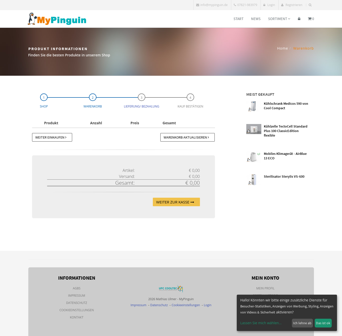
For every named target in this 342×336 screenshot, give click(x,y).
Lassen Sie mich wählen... (261, 322)
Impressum (76, 295)
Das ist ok (323, 323)
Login (269, 5)
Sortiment (279, 18)
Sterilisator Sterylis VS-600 (284, 176)
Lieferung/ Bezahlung (141, 106)
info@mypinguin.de (212, 5)
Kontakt (76, 317)
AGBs (77, 288)
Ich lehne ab (302, 323)
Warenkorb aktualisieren (186, 137)
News (256, 18)
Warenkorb (92, 106)
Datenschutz (76, 303)
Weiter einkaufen (50, 137)
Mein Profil (265, 288)
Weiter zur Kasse (175, 201)
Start (239, 18)
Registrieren (291, 5)
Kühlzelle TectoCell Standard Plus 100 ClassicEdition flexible (285, 131)
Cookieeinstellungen (76, 310)
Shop (44, 106)
